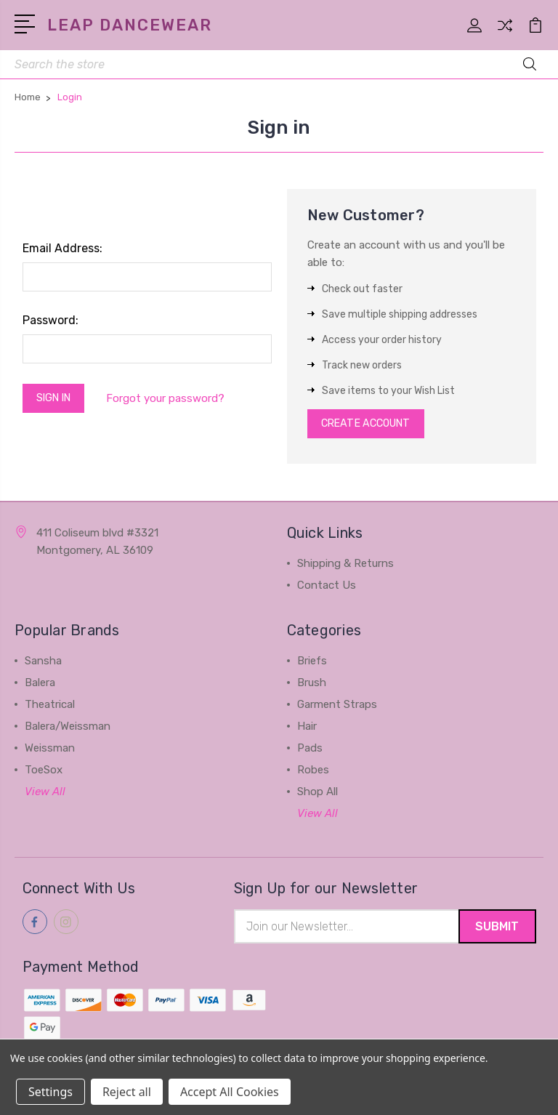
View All (45, 795)
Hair (307, 729)
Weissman (50, 751)
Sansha (43, 664)
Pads (310, 751)
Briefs (312, 664)
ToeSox (43, 773)
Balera (40, 686)
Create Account (371, 425)
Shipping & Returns (345, 566)
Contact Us (326, 588)
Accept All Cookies (229, 1092)
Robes (313, 773)
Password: (50, 321)
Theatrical (50, 708)
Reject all (126, 1092)
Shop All (317, 795)
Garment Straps (337, 708)
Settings (50, 1092)
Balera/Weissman (67, 729)
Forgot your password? (172, 399)
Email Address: (62, 249)
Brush (311, 686)
